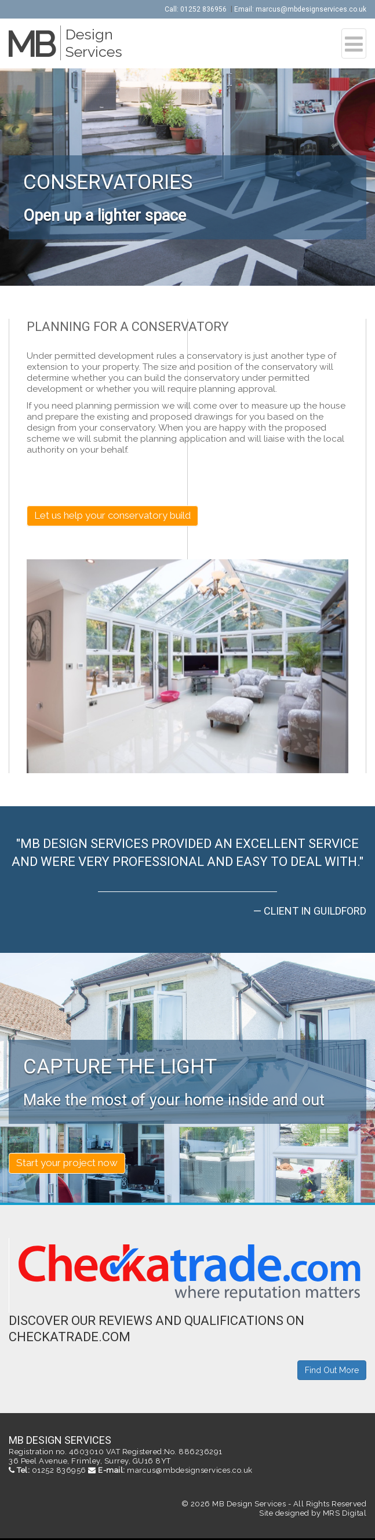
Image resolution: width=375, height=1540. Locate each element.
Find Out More (332, 1370)
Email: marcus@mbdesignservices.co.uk (300, 9)
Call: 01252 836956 (196, 9)
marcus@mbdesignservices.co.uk (190, 1470)
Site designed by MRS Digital (312, 1513)
